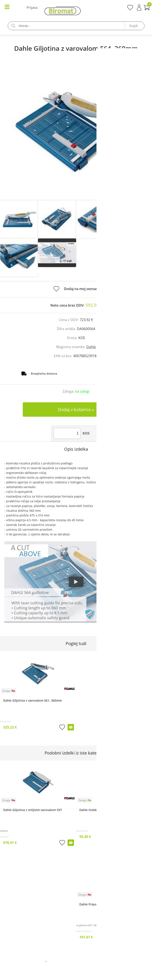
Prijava (139, 7)
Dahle (91, 346)
